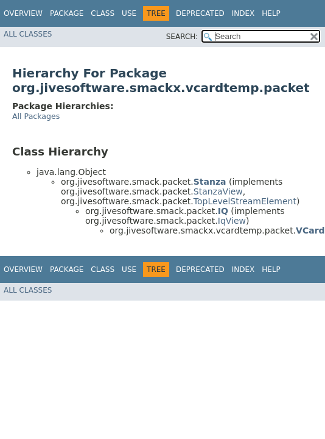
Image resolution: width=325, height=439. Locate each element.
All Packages (36, 116)
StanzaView (218, 191)
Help (271, 13)
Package (66, 13)
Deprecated (200, 13)
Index (243, 13)
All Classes (28, 34)
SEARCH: (182, 36)
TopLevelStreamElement (245, 201)
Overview (23, 13)
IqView (232, 221)
